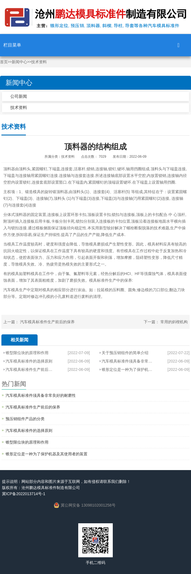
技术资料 (39, 62)
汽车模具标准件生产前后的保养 (47, 322)
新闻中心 (19, 62)
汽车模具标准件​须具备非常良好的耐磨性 (128, 361)
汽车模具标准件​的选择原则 (29, 361)
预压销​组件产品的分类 (25, 419)
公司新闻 (18, 96)
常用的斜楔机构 (174, 322)
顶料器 (9, 169)
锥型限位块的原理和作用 (27, 353)
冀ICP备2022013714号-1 (23, 494)
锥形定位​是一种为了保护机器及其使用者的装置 (128, 369)
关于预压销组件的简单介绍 (125, 353)
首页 (4, 62)
